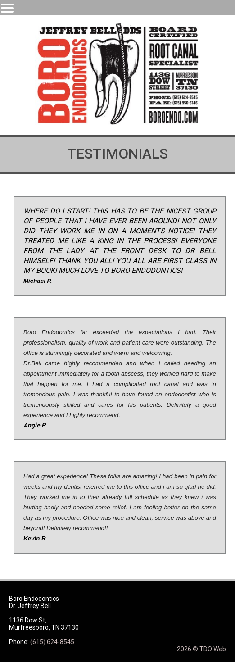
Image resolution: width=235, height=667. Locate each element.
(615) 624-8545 (52, 641)
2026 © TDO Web (201, 649)
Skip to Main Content (29, 3)
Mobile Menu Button (7, 8)
